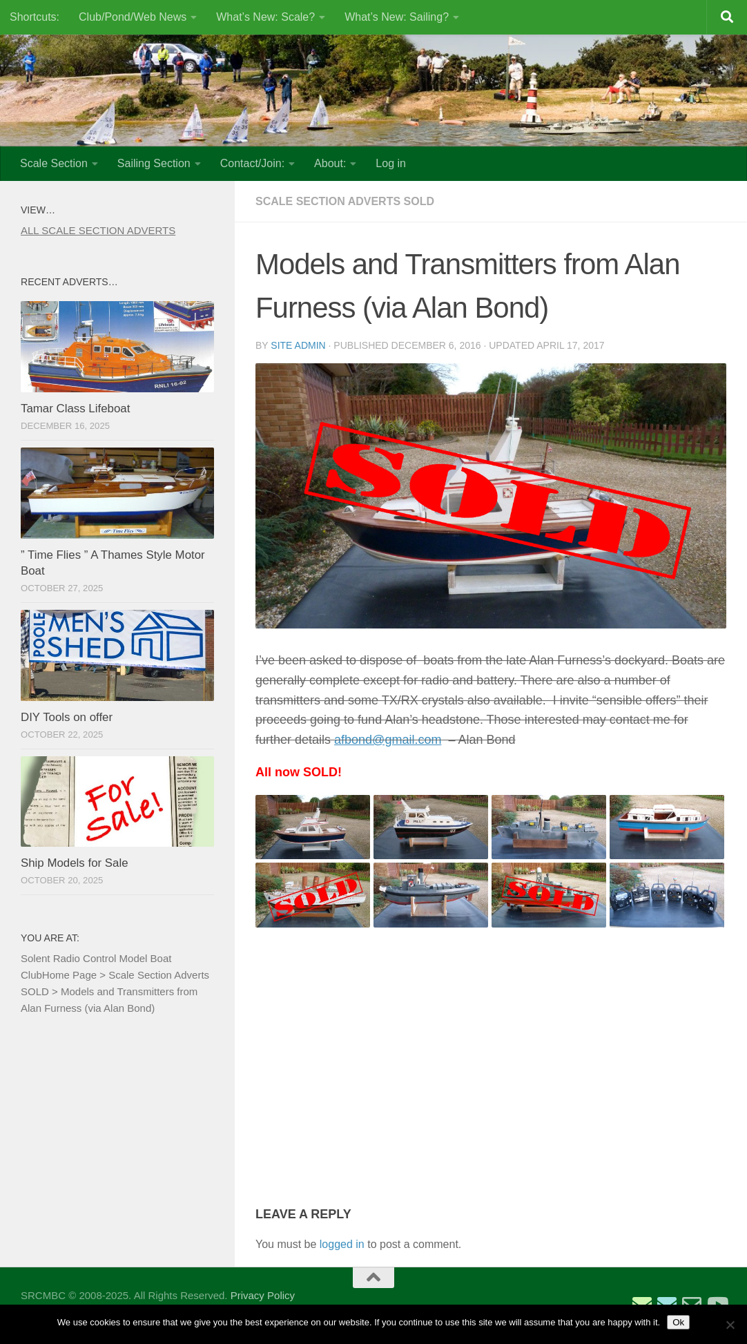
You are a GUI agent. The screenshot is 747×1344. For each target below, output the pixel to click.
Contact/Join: (252, 163)
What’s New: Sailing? (397, 17)
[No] (730, 1325)
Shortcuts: (34, 17)
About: (330, 163)
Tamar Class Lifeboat (75, 408)
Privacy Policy (263, 1295)
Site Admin (298, 345)
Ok (678, 1322)
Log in (391, 163)
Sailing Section (154, 163)
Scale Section (54, 163)
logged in (342, 1244)
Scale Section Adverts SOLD (344, 201)
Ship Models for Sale (74, 863)
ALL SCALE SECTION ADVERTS (98, 230)
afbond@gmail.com (387, 740)
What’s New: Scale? (265, 17)
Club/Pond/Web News (132, 17)
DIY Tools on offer (67, 717)
